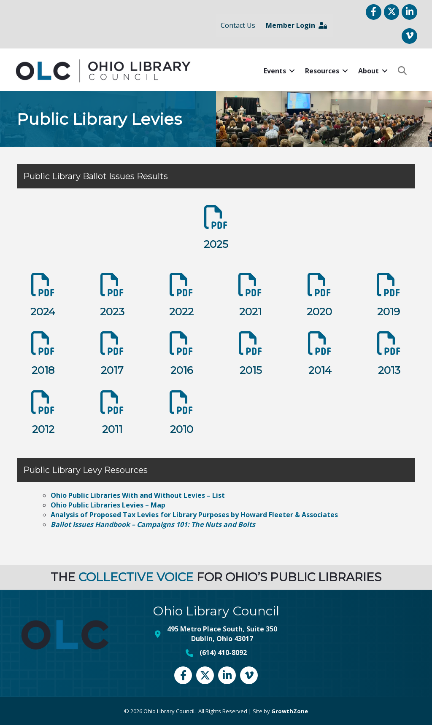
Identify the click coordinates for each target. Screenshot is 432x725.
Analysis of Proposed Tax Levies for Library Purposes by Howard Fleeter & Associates (194, 513)
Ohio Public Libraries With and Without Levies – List (138, 494)
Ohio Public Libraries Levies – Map (108, 504)
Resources (321, 70)
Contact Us (237, 25)
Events (273, 70)
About (367, 70)
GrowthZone (289, 710)
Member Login (295, 25)
